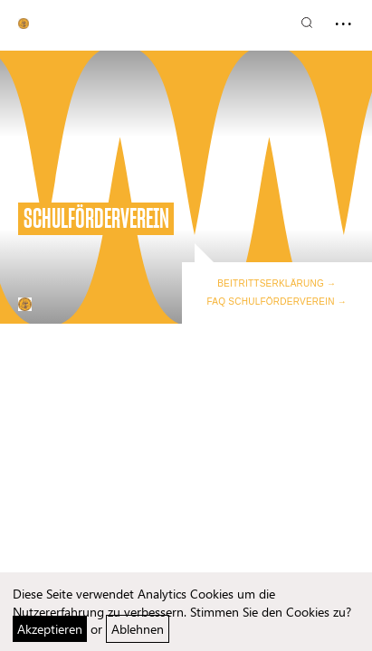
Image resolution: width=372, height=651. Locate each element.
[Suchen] (307, 22)
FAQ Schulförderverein (271, 302)
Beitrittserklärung (270, 283)
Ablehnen (137, 628)
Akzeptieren (49, 628)
